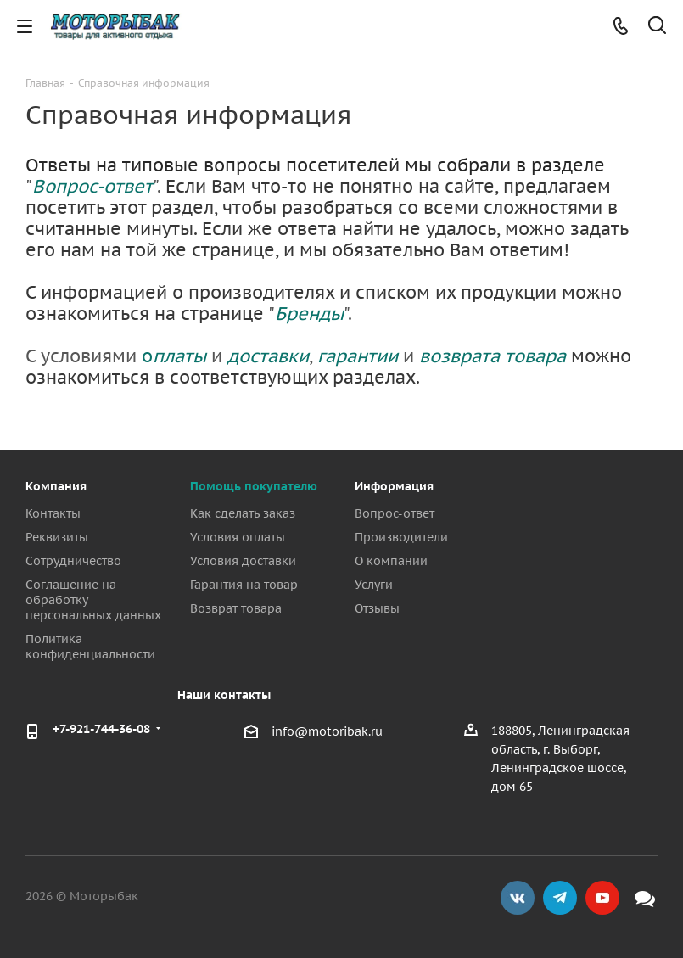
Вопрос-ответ (394, 513)
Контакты (53, 513)
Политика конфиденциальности (90, 646)
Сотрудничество (73, 561)
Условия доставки (243, 561)
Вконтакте (518, 898)
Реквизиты (56, 537)
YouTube (602, 898)
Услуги (374, 584)
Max (645, 898)
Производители (401, 537)
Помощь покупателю (253, 486)
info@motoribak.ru (327, 731)
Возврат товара (236, 608)
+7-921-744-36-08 (101, 729)
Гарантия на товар (244, 584)
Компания (56, 486)
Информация (394, 486)
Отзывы (377, 608)
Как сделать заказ (242, 513)
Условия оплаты (237, 537)
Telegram (560, 898)
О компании (391, 561)
